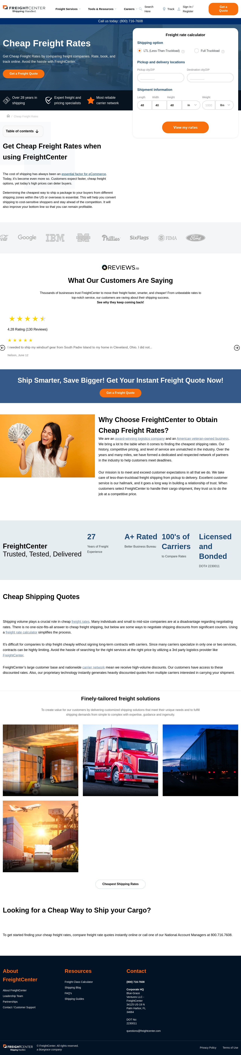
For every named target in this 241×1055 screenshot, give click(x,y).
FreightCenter (13, 655)
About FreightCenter (15, 990)
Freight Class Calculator (79, 981)
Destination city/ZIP (198, 69)
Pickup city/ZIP (146, 69)
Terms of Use (230, 1047)
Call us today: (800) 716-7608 (120, 21)
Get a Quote (223, 8)
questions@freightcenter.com (144, 1030)
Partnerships (10, 1001)
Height (171, 97)
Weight (206, 97)
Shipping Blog (73, 987)
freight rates (80, 622)
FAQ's (68, 993)
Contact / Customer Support (19, 1007)
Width (155, 97)
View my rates (185, 127)
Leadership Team (13, 996)
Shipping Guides (74, 998)
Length (141, 97)
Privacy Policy (208, 1047)
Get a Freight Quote (24, 73)
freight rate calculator (21, 632)
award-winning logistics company (140, 439)
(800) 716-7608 (136, 981)
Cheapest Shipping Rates (120, 884)
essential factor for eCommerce (84, 174)
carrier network (93, 667)
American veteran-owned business (203, 439)
